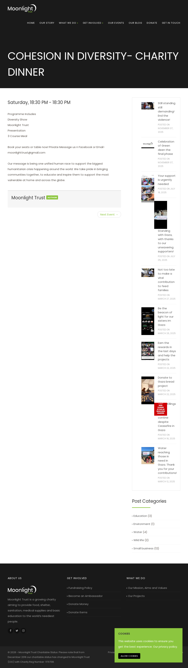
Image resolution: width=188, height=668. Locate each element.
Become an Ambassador (85, 596)
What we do (68, 23)
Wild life (138, 540)
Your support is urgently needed (167, 180)
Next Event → (109, 214)
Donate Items (77, 612)
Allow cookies (129, 656)
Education (139, 516)
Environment (141, 524)
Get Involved (93, 23)
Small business (142, 548)
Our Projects (135, 596)
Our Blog (135, 23)
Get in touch (171, 23)
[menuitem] (31, 23)
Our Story (46, 23)
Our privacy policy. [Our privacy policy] (165, 647)
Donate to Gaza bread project (166, 382)
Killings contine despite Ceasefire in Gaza (167, 417)
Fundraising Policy (79, 588)
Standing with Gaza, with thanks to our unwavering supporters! (166, 241)
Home (31, 23)
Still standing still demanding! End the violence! (166, 111)
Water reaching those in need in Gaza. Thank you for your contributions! (167, 460)
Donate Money (77, 604)
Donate (152, 23)
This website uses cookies (136, 641)
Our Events (116, 23)
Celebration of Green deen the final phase (166, 148)
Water (137, 532)
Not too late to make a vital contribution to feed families (166, 280)
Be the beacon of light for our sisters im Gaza (165, 316)
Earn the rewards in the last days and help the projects (167, 351)
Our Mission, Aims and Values (146, 588)
